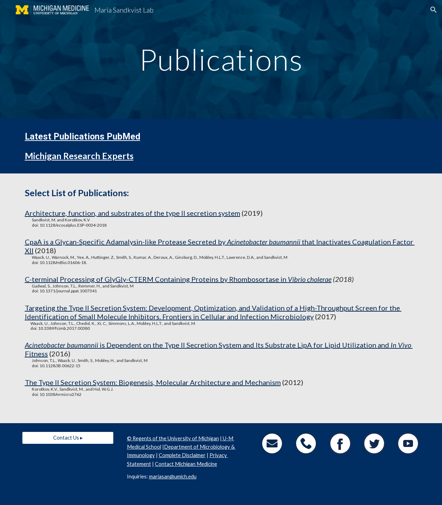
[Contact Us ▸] (68, 437)
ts (261, 345)
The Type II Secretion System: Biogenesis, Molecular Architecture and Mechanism (153, 382)
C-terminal (42, 279)
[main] (221, 59)
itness (38, 353)
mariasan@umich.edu (173, 476)
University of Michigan (192, 438)
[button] (433, 9)
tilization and (369, 345)
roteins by (212, 279)
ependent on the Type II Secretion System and (184, 345)
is (102, 345)
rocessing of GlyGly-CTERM (109, 279)
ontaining (175, 279)
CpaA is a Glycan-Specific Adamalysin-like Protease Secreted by (126, 241)
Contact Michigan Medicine (186, 464)
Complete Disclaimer (182, 455)
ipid (335, 345)
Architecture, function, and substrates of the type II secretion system (132, 213)
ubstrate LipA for (297, 345)
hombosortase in (261, 279)
